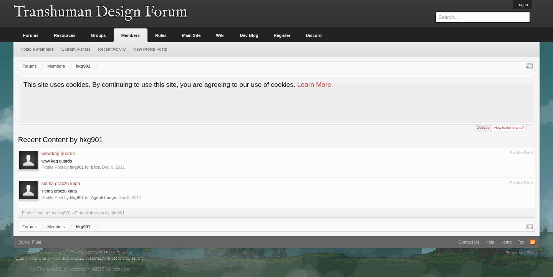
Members (130, 35)
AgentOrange (103, 197)
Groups (98, 35)
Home (506, 242)
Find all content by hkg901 (46, 213)
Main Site (191, 35)
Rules (161, 35)
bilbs (95, 167)
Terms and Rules (522, 252)
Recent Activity (112, 49)
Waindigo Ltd (117, 268)
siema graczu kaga (60, 183)
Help (489, 242)
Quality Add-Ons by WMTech (80, 257)
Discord (314, 35)
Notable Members (37, 49)
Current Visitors (76, 49)
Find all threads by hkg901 (99, 213)
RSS (533, 242)
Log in (522, 4)
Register (282, 35)
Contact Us (469, 242)
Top (521, 242)
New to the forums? (509, 127)
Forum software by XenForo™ (80, 252)
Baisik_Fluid (29, 242)
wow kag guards (58, 153)
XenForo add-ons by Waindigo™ (59, 268)
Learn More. (315, 84)
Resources (64, 35)
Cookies (483, 126)
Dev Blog (249, 35)
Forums (30, 35)
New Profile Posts (150, 49)
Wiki (220, 35)
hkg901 (77, 167)
